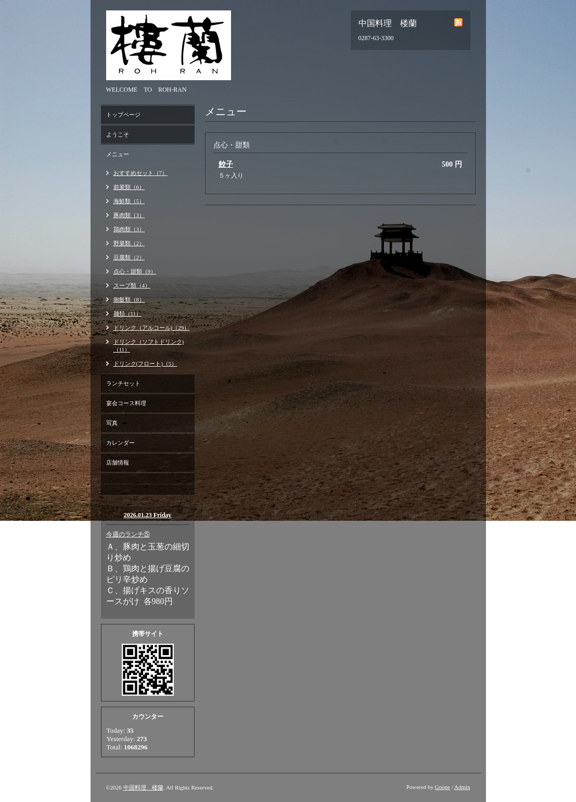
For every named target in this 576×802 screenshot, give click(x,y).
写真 (112, 423)
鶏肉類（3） (129, 229)
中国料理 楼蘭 (143, 787)
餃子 (226, 164)
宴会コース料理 (126, 403)
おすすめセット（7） (140, 173)
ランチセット (123, 383)
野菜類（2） (129, 243)
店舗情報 (117, 462)
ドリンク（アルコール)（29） (151, 327)
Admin (462, 787)
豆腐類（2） (129, 257)
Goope (442, 787)
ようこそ (117, 134)
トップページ (123, 114)
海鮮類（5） (129, 201)
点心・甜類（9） (135, 271)
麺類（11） (127, 313)
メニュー (117, 154)
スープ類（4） (132, 285)
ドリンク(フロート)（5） (145, 363)
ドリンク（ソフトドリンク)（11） (148, 346)
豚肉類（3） (129, 215)
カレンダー (120, 443)
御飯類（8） (129, 299)
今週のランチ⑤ (128, 534)
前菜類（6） (129, 187)
